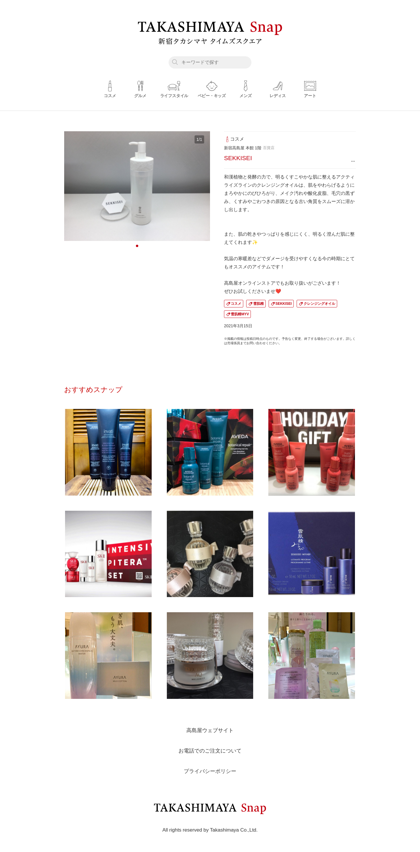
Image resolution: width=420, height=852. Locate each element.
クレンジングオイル (319, 304)
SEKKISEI (283, 304)
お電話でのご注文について (210, 750)
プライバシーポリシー (210, 771)
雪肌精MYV (240, 314)
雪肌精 (258, 304)
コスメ (236, 304)
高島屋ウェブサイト (210, 730)
